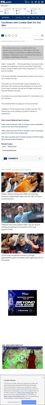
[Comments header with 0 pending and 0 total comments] (22, 158)
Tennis (4, 146)
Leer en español (39, 39)
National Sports (12, 146)
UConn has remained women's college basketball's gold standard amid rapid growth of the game (22, 257)
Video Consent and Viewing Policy (14, 396)
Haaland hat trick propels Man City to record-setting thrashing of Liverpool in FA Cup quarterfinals (21, 227)
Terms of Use (21, 393)
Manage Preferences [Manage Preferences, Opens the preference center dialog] (14, 402)
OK (43, 377)
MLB (33, 18)
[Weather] (27, 2)
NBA (28, 18)
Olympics (19, 18)
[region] (22, 390)
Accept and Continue (29, 402)
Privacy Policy (30, 393)
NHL (37, 18)
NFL (24, 18)
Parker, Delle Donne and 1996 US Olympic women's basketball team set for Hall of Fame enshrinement (21, 196)
